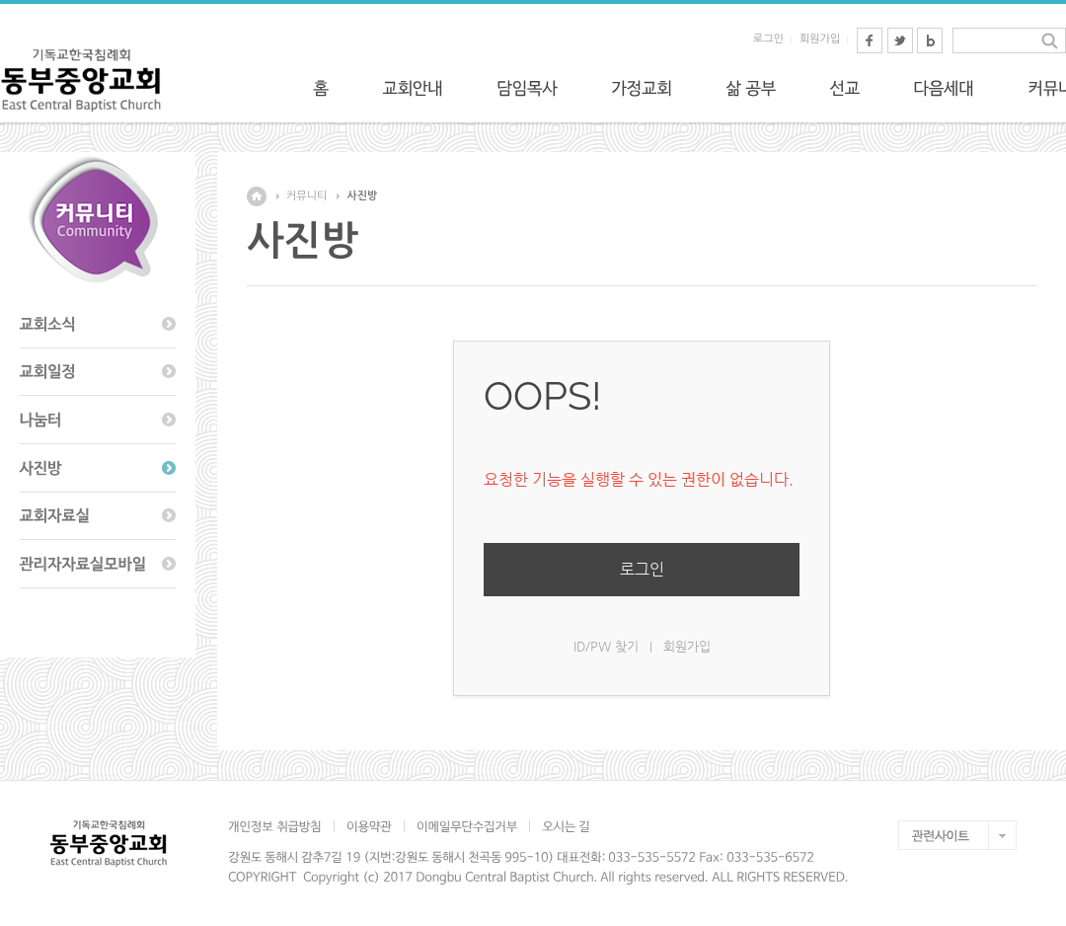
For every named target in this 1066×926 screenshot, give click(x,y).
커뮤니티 (306, 196)
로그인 (768, 39)
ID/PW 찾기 (606, 646)
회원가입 (820, 39)
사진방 (361, 196)
